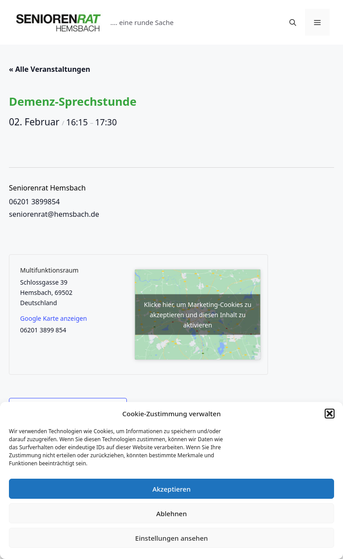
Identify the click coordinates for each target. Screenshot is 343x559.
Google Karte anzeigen (53, 318)
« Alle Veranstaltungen (49, 69)
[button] (329, 413)
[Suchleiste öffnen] (292, 22)
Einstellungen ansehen (171, 538)
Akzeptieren (171, 488)
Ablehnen (171, 513)
